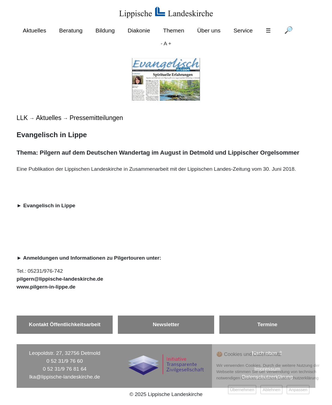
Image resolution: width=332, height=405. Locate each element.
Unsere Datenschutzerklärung (291, 378)
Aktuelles (34, 30)
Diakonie (139, 30)
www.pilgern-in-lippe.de (46, 287)
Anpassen (298, 389)
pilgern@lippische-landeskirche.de (60, 279)
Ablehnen (271, 389)
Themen (173, 30)
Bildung (105, 30)
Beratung (71, 30)
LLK (22, 117)
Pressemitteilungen (96, 117)
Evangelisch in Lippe (49, 205)
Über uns (209, 30)
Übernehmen (242, 389)
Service (243, 30)
